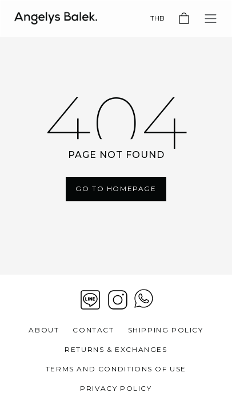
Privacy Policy (115, 388)
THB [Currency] (157, 18)
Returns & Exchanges (116, 349)
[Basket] (184, 18)
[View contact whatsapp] (144, 299)
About (44, 330)
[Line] (90, 299)
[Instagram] (117, 299)
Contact (93, 330)
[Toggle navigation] (210, 18)
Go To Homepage (115, 188)
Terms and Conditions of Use (116, 369)
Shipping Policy (165, 330)
